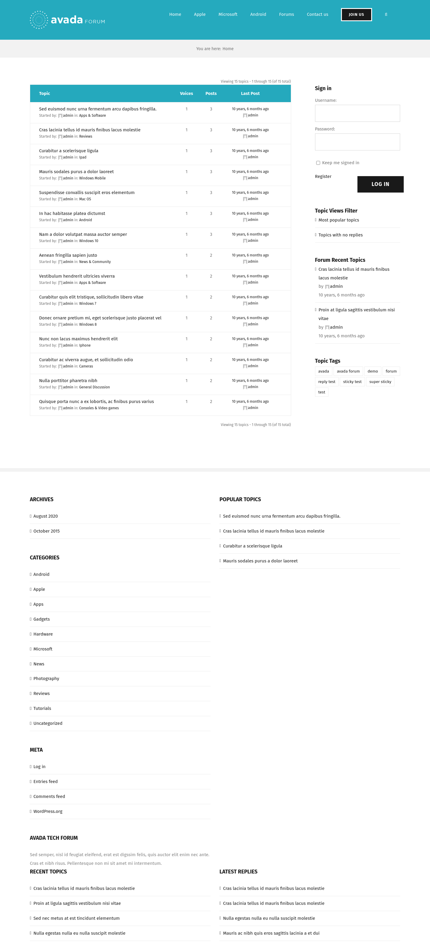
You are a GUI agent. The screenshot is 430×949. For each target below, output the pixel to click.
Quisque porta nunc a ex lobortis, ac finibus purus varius (96, 401)
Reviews (85, 136)
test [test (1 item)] (321, 392)
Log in (39, 766)
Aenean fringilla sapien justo (68, 255)
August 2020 (45, 516)
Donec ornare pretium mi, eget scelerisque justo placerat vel (100, 318)
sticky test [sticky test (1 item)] (352, 381)
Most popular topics (339, 220)
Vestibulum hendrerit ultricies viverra (77, 276)
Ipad (82, 157)
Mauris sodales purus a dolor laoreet (76, 171)
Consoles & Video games (99, 408)
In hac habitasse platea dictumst (72, 213)
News (38, 664)
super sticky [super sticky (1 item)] (380, 381)
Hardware (43, 634)
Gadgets (41, 619)
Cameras (86, 366)
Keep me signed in (341, 162)
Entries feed (45, 781)
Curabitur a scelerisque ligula (68, 150)
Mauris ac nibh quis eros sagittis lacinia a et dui (271, 933)
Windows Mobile (92, 178)
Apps (38, 604)
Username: (326, 100)
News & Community (95, 262)
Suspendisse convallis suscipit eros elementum (87, 192)
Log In (381, 184)
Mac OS (85, 199)
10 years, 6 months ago (250, 109)
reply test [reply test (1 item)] (326, 381)
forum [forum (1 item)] (391, 371)
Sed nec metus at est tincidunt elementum (76, 918)
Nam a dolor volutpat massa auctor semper (83, 234)
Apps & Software (92, 115)
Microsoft (42, 649)
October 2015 (46, 531)
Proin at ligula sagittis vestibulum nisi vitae (357, 314)
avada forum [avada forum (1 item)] (348, 371)
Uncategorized (47, 723)
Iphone (84, 345)
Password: (325, 129)
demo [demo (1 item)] (373, 371)
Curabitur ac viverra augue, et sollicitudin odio (86, 359)
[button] (386, 14)
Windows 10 (88, 241)
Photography (46, 678)
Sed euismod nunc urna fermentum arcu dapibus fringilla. (97, 109)
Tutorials (42, 708)
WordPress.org (47, 811)
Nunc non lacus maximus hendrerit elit (78, 339)
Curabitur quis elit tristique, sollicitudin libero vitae (91, 297)
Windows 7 (87, 304)
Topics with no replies (341, 235)
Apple (39, 589)
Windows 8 (88, 324)
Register (323, 176)
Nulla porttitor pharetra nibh (68, 380)
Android (85, 220)
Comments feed (49, 796)
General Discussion (94, 387)
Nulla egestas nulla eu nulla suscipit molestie (79, 933)
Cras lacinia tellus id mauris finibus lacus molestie (90, 130)
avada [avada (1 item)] (323, 371)
